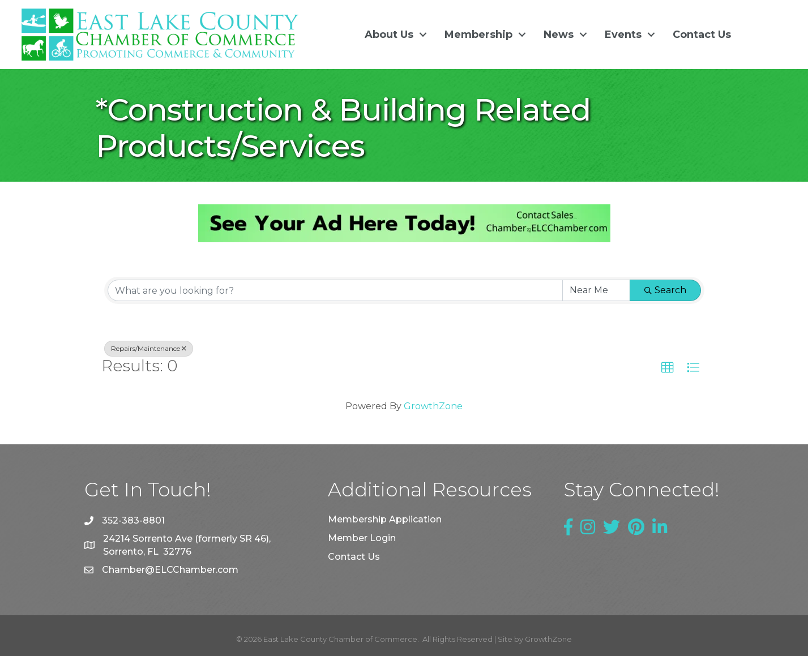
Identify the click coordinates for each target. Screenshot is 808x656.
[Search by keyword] (335, 290)
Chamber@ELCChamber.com (170, 569)
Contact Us (702, 34)
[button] (667, 368)
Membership (478, 34)
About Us (389, 34)
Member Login (362, 538)
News (559, 34)
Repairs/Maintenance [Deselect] (148, 348)
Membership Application (385, 519)
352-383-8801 (133, 520)
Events (623, 34)
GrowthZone (433, 406)
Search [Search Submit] (665, 290)
